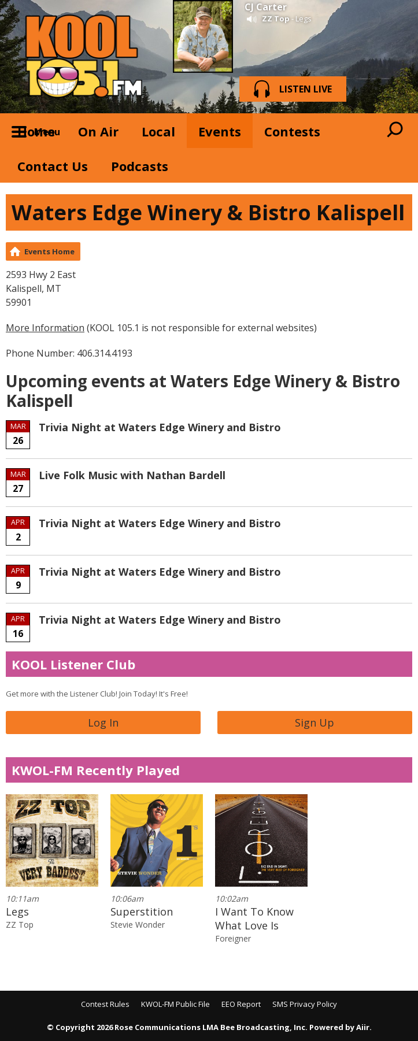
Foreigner (233, 938)
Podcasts (139, 166)
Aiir (362, 1027)
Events (219, 131)
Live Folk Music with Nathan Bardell (132, 475)
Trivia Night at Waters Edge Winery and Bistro (160, 427)
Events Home (49, 251)
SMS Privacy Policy (304, 1004)
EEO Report (241, 1004)
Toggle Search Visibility (395, 130)
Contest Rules (105, 1004)
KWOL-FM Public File (175, 1004)
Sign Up (314, 722)
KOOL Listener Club (73, 664)
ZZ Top (276, 18)
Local (158, 131)
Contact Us (52, 166)
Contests (292, 131)
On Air (98, 131)
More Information (45, 327)
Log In (103, 722)
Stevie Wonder (137, 924)
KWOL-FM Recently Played (96, 770)
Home (36, 131)
